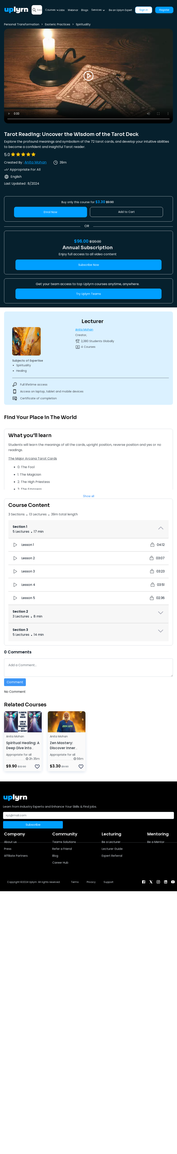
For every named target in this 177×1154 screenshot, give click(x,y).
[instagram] (158, 882)
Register (164, 10)
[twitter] (151, 882)
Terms (75, 882)
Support (108, 882)
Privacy (91, 882)
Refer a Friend (62, 849)
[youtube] (173, 882)
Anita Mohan (35, 162)
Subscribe (33, 824)
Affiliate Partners (16, 856)
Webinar (73, 10)
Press (7, 849)
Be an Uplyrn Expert (120, 10)
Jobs (62, 10)
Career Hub (60, 863)
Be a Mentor (155, 842)
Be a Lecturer (111, 842)
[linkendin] (166, 882)
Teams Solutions (64, 842)
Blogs (84, 10)
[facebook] (144, 882)
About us (10, 842)
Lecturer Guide (112, 849)
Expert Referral (112, 856)
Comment (15, 682)
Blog (55, 856)
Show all (88, 496)
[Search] (39, 9)
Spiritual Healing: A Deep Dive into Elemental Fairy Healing (22, 750)
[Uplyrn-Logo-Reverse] (16, 10)
